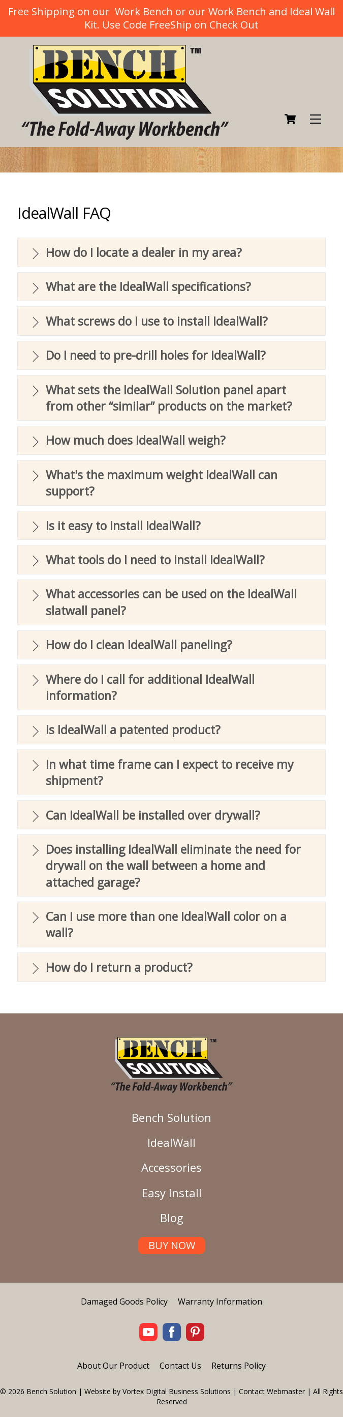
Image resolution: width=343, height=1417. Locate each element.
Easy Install (172, 1192)
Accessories (171, 1167)
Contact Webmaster (272, 1391)
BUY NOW (171, 1245)
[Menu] (315, 119)
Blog (171, 1217)
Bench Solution (171, 1117)
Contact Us (180, 1365)
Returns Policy (238, 1365)
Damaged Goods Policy (124, 1301)
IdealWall (171, 1142)
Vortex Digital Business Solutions (176, 1391)
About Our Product (113, 1365)
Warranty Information (220, 1301)
